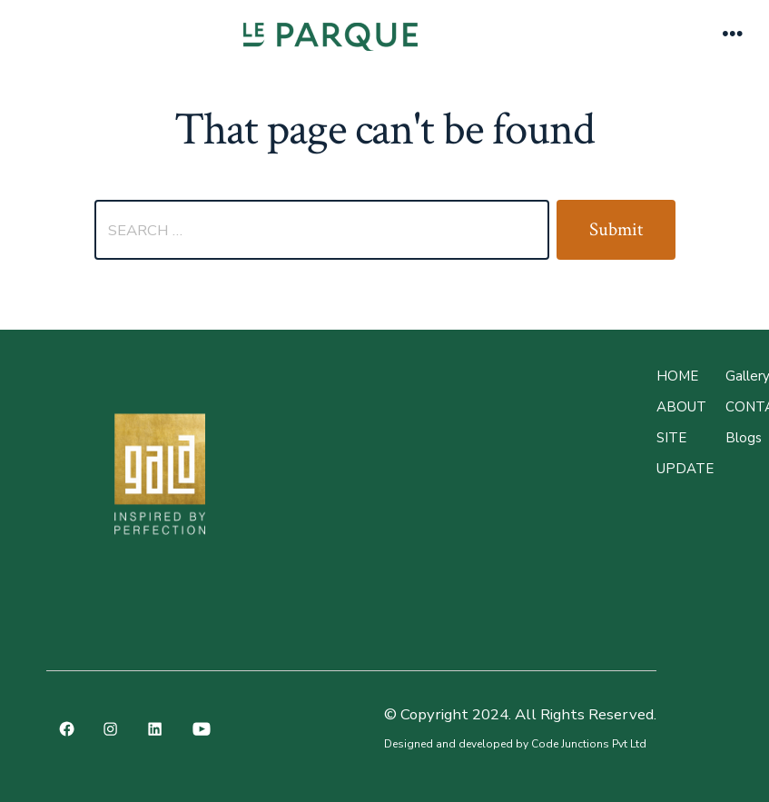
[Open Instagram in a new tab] (111, 728)
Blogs (743, 438)
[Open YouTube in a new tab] (201, 728)
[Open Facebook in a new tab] (66, 728)
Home (677, 376)
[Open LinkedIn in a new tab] (154, 728)
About (681, 407)
